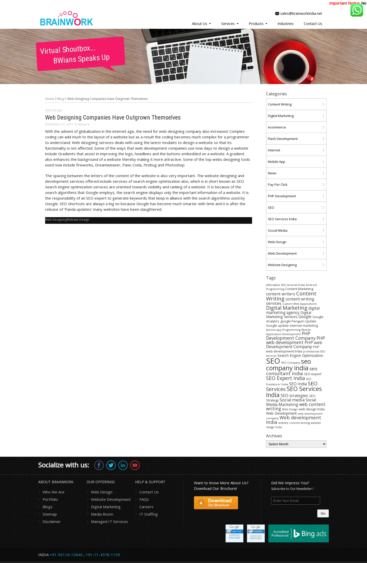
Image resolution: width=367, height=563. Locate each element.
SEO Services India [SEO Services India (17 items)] (294, 392)
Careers (146, 506)
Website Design (78, 219)
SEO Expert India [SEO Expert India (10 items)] (285, 378)
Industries (286, 23)
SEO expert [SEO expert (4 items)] (312, 374)
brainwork (82, 124)
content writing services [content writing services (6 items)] (290, 301)
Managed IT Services (109, 521)
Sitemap (50, 514)
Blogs (48, 506)
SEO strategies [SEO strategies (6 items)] (294, 395)
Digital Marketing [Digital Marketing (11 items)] (286, 307)
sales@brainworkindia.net (301, 13)
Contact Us (313, 23)
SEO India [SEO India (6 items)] (298, 384)
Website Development (111, 499)
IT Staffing (148, 514)
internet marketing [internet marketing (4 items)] (304, 325)
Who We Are (53, 491)
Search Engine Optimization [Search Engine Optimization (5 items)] (300, 355)
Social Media (277, 230)
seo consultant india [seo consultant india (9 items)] (291, 370)
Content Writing (280, 104)
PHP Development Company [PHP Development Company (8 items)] (291, 335)
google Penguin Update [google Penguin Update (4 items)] (298, 321)
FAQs (144, 499)
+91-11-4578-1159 (103, 554)
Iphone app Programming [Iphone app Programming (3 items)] (283, 330)
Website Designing (282, 265)
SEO (271, 207)
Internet (274, 150)
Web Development (282, 253)
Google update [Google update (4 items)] (277, 325)
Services (228, 23)
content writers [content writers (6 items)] (280, 294)
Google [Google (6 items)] (304, 316)
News (272, 173)
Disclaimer (52, 521)
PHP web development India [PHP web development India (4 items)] (292, 349)
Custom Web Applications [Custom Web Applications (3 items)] (299, 304)
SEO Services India (282, 219)
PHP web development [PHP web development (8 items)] (295, 340)
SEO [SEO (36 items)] (273, 361)
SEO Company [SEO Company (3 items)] (290, 362)
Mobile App (276, 161)
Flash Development (283, 138)
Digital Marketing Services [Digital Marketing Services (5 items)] (288, 314)
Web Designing (56, 219)
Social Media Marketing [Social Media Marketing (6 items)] (291, 402)
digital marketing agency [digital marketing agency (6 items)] (293, 310)
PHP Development (282, 196)
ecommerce (277, 127)
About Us (199, 23)
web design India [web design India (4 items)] (312, 409)
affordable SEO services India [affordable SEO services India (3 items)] (285, 285)
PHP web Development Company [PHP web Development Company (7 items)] (294, 344)
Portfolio (50, 499)
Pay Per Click (277, 184)
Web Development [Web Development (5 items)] (281, 413)
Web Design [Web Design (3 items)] (290, 409)
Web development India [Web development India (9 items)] (293, 419)
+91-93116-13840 (66, 554)
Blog (60, 99)
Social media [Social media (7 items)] (292, 400)
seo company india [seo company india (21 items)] (288, 364)
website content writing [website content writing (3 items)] (294, 423)
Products (256, 23)
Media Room (102, 514)
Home (49, 99)
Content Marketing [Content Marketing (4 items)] (299, 289)
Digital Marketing (281, 115)
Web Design (53, 110)
